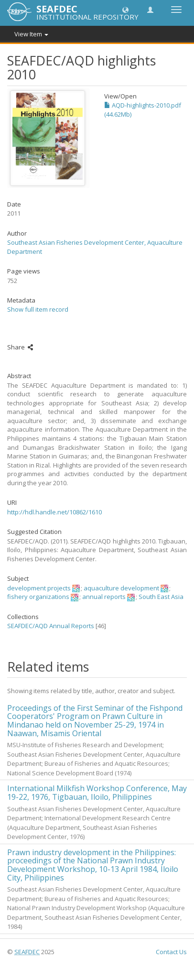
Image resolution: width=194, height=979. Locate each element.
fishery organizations (38, 596)
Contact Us (171, 951)
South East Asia (161, 596)
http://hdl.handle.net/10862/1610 (54, 512)
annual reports (104, 596)
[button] (125, 9)
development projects (39, 588)
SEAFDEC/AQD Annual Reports (50, 625)
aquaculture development (121, 588)
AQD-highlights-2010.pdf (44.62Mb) (142, 110)
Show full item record (37, 309)
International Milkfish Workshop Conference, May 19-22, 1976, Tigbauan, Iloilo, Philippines (97, 792)
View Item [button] (31, 34)
